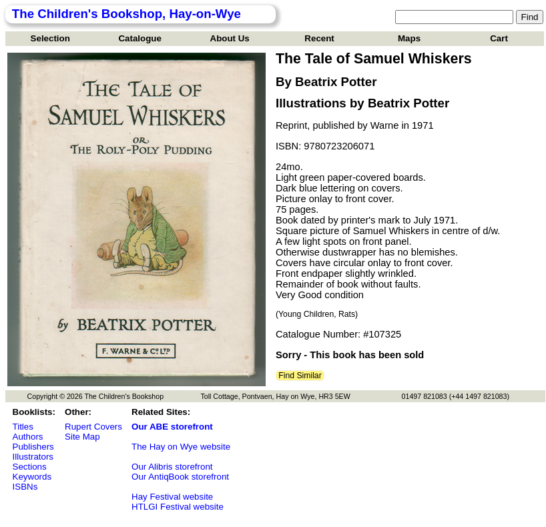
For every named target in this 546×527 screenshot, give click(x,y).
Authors (28, 437)
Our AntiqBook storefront (180, 477)
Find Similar (300, 375)
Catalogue (139, 38)
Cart (499, 38)
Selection (50, 38)
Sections (30, 467)
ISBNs (25, 487)
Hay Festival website (172, 497)
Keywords (32, 477)
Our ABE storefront (172, 427)
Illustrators (33, 457)
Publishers (33, 447)
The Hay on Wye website (180, 447)
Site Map (82, 437)
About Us (230, 38)
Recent (319, 38)
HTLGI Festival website (177, 507)
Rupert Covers (93, 427)
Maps (409, 38)
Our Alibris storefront (171, 467)
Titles (23, 427)
